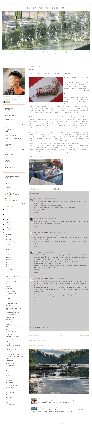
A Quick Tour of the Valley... (13, 327)
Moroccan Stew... (11, 392)
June (7, 249)
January (8, 262)
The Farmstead (8, 121)
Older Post (84, 336)
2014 (6, 224)
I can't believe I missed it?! (13, 407)
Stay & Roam (8, 144)
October (8, 239)
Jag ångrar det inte (9, 156)
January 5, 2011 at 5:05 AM (47, 218)
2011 (6, 232)
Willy (35, 198)
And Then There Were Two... (39, 346)
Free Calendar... (10, 368)
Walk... (8, 402)
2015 (6, 222)
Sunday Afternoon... (11, 322)
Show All (23, 124)
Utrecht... (8, 298)
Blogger (62, 423)
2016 (6, 219)
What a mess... (10, 360)
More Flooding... (10, 317)
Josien (36, 218)
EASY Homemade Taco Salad (12, 194)
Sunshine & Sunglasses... (12, 312)
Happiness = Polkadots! (12, 281)
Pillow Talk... (9, 267)
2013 (6, 227)
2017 (6, 217)
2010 (6, 411)
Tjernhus (7, 160)
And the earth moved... (12, 385)
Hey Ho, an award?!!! (11, 373)
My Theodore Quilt (9, 189)
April (7, 254)
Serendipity (7, 131)
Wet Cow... (9, 380)
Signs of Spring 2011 (11, 331)
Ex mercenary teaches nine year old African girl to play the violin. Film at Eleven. (14, 138)
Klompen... (9, 296)
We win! (8, 375)
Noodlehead (8, 187)
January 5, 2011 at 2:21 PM (46, 252)
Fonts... (8, 301)
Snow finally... (10, 363)
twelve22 (7, 182)
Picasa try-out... (10, 291)
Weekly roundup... (11, 387)
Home (59, 336)
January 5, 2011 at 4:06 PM (56, 278)
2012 (6, 229)
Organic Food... (10, 324)
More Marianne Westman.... (13, 274)
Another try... (9, 288)
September (9, 242)
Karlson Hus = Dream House (13, 336)
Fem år (6, 145)
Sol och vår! (8, 161)
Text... (8, 370)
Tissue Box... (9, 397)
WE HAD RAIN (8, 177)
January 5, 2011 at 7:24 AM (56, 232)
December (9, 234)
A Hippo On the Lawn (10, 135)
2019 (6, 212)
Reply (36, 212)
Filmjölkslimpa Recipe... (12, 303)
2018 (6, 214)
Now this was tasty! (11, 390)
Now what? (9, 400)
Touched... (9, 395)
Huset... (8, 271)
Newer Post (34, 336)
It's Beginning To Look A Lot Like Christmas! (52, 408)
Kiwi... (7, 284)
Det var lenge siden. (10, 167)
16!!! (7, 329)
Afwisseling (7, 109)
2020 (6, 209)
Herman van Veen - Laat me (13, 354)
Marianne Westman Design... (13, 276)
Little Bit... (9, 269)
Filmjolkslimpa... (10, 306)
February (8, 259)
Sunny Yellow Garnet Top (11, 200)
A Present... (9, 334)
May (7, 252)
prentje (7, 114)
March (8, 257)
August (8, 244)
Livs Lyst (7, 166)
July (7, 247)
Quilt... (8, 341)
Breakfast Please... (11, 279)
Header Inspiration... (11, 314)
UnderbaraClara (9, 154)
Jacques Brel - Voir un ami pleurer (15, 352)
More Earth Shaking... (11, 365)
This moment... (10, 382)
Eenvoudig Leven (9, 108)
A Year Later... (42, 399)
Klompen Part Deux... (11, 293)
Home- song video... (11, 339)
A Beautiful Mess (9, 193)
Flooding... (9, 319)
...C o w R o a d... (39, 232)
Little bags (7, 183)
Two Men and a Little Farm (12, 176)
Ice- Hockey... (9, 264)
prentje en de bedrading (11, 115)
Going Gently (8, 130)
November (9, 237)
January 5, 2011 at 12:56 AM (47, 198)
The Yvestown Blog (10, 119)
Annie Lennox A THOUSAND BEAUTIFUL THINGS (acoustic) (14, 348)
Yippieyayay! (9, 286)
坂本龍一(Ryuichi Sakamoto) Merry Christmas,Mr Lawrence (15, 344)
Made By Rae (8, 199)
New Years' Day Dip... (11, 404)
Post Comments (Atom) (45, 340)
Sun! (7, 377)
